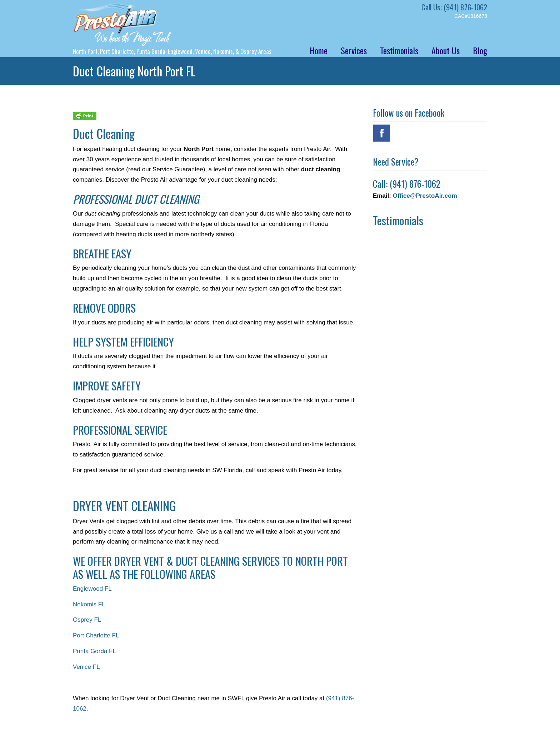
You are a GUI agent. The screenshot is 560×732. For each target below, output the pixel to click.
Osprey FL (87, 619)
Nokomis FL (89, 604)
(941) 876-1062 (465, 6)
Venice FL (86, 666)
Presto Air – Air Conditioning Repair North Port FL (122, 24)
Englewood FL (92, 588)
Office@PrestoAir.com (425, 195)
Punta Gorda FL (94, 651)
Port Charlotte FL (96, 635)
